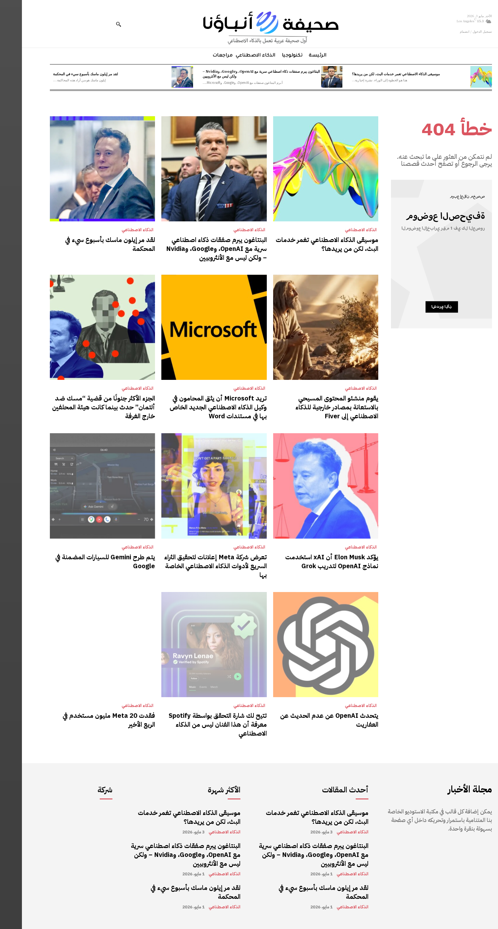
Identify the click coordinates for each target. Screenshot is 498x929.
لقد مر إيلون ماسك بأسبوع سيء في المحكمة (63, 73)
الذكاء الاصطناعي (339, 230)
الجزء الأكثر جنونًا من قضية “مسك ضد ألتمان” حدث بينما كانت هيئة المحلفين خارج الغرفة (81, 407)
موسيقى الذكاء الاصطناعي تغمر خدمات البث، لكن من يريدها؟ (374, 73)
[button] (96, 24)
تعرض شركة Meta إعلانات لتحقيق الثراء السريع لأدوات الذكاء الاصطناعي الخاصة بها (193, 566)
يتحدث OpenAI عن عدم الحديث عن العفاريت (307, 720)
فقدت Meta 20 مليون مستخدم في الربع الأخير (87, 720)
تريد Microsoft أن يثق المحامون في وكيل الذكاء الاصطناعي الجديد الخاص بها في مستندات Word (196, 407)
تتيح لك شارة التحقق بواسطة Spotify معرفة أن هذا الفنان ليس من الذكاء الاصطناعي (196, 724)
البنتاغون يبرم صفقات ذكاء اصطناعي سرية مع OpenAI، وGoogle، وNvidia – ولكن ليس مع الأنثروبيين (239, 73)
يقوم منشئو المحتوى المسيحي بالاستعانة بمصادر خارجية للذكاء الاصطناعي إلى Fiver (314, 407)
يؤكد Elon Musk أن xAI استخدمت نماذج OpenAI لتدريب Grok (309, 561)
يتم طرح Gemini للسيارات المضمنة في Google (83, 561)
